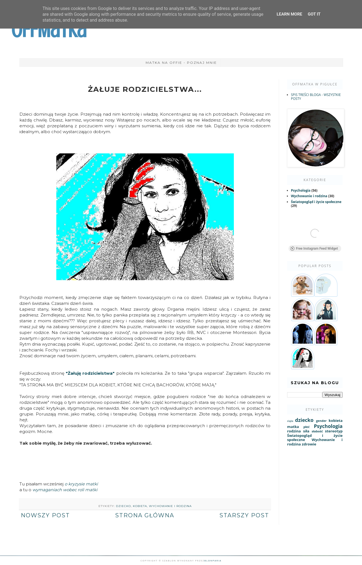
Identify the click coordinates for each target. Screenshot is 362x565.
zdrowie (309, 445)
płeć (306, 428)
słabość (317, 432)
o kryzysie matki (82, 484)
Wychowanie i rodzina (170, 506)
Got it (314, 14)
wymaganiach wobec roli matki (64, 489)
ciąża (290, 422)
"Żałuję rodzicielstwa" (90, 373)
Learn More (289, 14)
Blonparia (213, 560)
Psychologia (301, 190)
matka (293, 427)
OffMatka (49, 29)
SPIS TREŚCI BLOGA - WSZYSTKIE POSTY (316, 96)
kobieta (140, 506)
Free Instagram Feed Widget (314, 249)
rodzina (294, 432)
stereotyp (334, 432)
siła (306, 432)
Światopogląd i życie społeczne (316, 201)
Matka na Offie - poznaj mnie (181, 62)
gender (321, 422)
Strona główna (144, 515)
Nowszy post (45, 515)
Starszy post (244, 515)
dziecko (123, 506)
